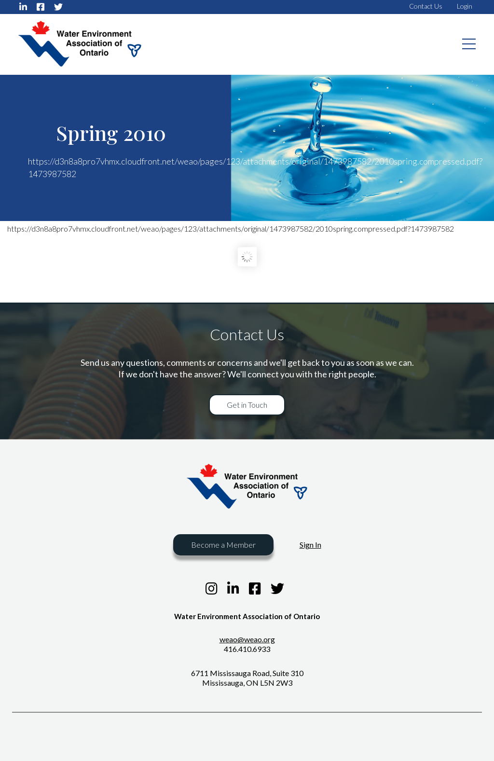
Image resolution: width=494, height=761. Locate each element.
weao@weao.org (247, 639)
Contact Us (425, 6)
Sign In (310, 544)
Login (464, 6)
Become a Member (223, 544)
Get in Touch (247, 404)
